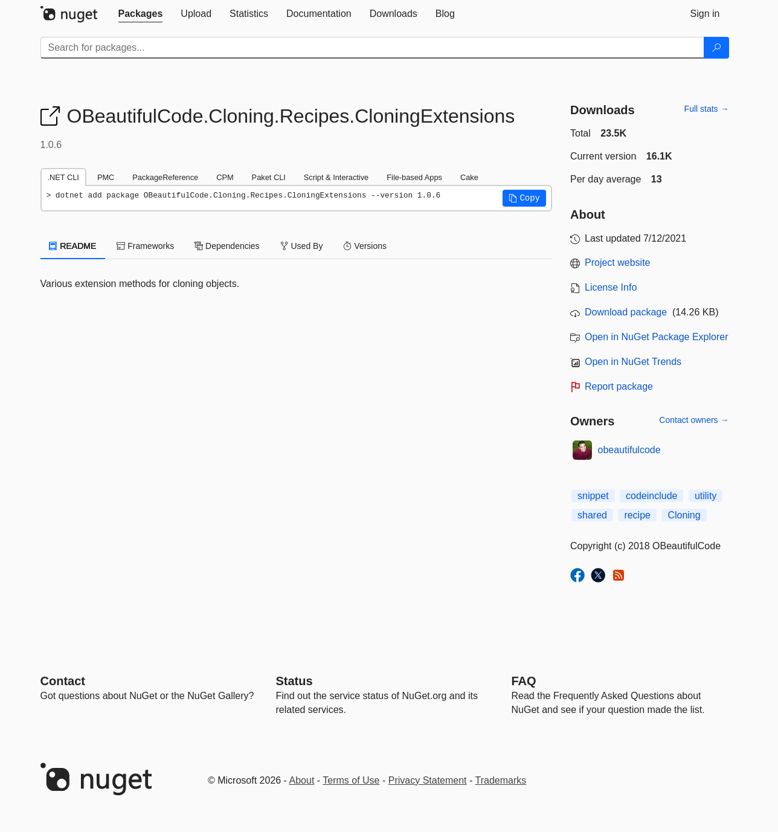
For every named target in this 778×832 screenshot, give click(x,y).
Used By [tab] (301, 246)
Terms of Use (351, 780)
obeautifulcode (629, 450)
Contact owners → (693, 420)
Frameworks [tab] (145, 246)
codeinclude (651, 496)
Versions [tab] (365, 246)
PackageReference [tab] (165, 177)
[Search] (716, 48)
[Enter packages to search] (372, 48)
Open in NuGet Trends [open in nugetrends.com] (633, 361)
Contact (62, 681)
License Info (611, 287)
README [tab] (73, 246)
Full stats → (706, 109)
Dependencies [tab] (226, 246)
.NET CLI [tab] (63, 177)
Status (294, 681)
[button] (524, 198)
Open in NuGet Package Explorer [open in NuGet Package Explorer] (656, 337)
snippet (593, 496)
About (302, 780)
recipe (637, 515)
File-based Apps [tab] (414, 177)
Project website (618, 262)
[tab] (140, 14)
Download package (626, 312)
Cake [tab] (469, 177)
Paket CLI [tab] (269, 177)
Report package (619, 386)
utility (705, 496)
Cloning (683, 515)
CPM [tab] (224, 177)
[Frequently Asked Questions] (524, 681)
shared (592, 515)
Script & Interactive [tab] (336, 177)
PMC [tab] (105, 177)
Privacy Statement (427, 780)
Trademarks (501, 780)
